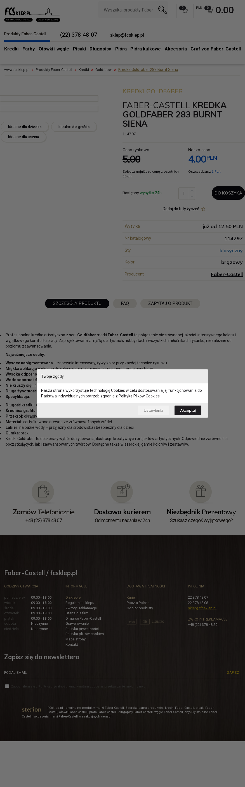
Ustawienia (150, 410)
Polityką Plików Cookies (139, 395)
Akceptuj (187, 410)
